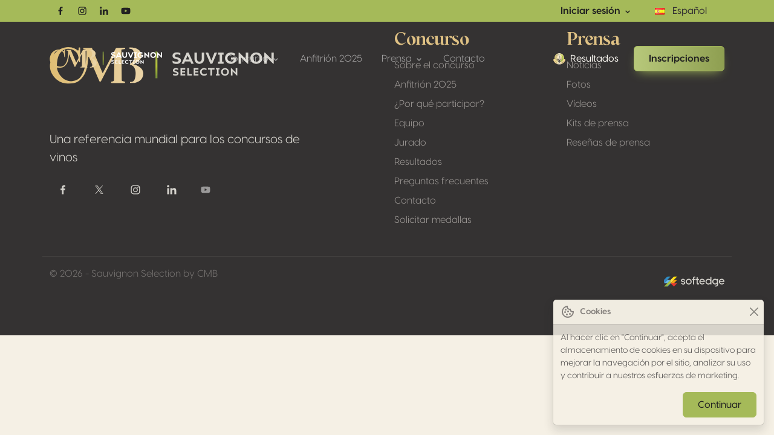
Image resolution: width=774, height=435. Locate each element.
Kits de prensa (598, 123)
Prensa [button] (403, 59)
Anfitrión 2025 (331, 58)
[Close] (753, 312)
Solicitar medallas (433, 220)
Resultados (586, 59)
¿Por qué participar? (439, 104)
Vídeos (582, 104)
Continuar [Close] (719, 405)
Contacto (464, 58)
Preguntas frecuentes (441, 181)
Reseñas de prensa (608, 142)
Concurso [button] (253, 59)
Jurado (410, 142)
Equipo (409, 123)
